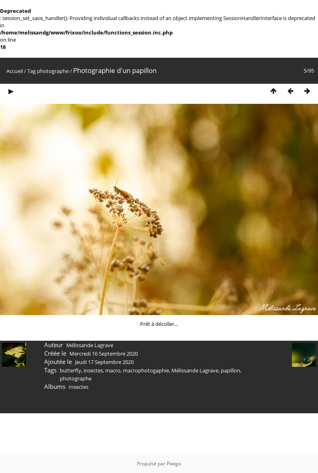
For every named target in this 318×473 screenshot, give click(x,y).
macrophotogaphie (146, 370)
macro (112, 370)
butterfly (70, 370)
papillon (230, 370)
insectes (93, 370)
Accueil (14, 71)
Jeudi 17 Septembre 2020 (104, 362)
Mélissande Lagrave (194, 370)
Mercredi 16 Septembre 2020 (103, 353)
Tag (31, 71)
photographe (53, 71)
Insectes (78, 386)
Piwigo (174, 463)
